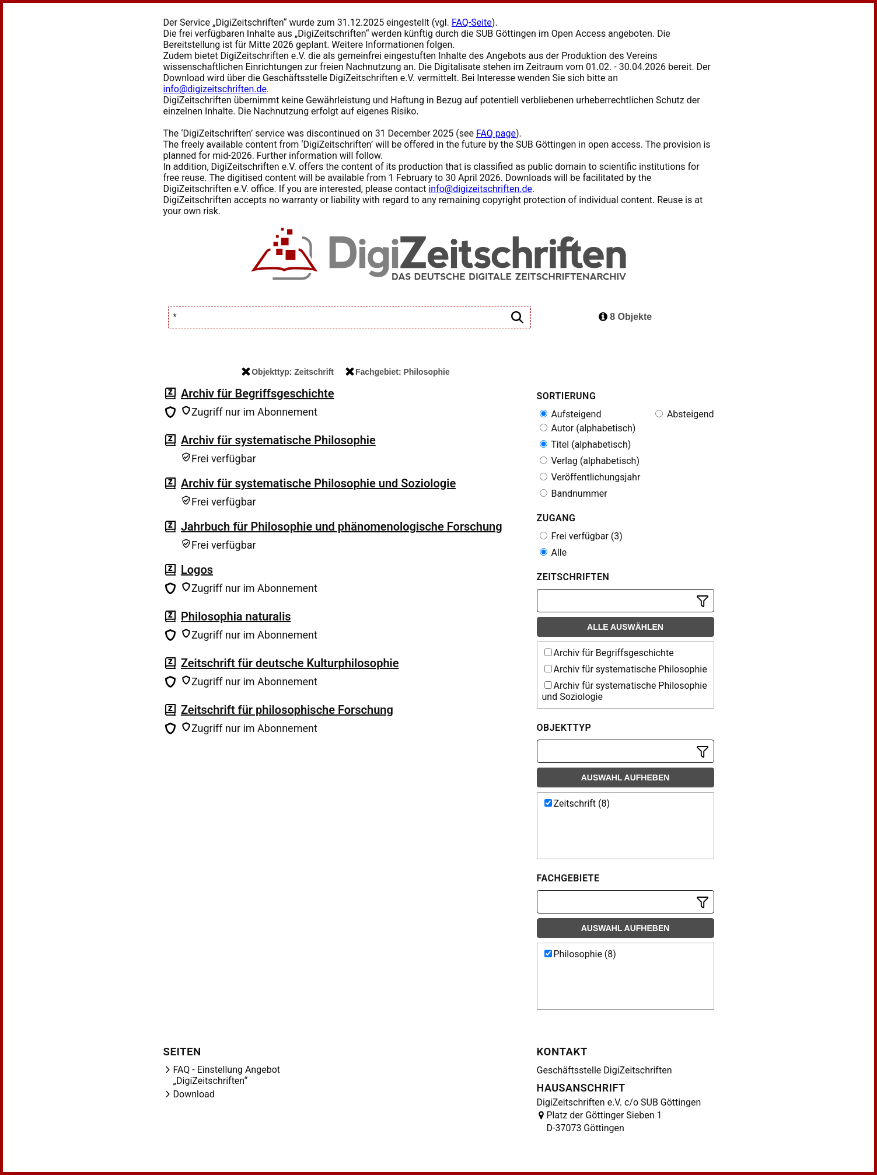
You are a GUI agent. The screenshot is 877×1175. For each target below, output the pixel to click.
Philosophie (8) (580, 954)
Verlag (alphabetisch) (590, 460)
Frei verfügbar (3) (581, 536)
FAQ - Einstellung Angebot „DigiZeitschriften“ (227, 1075)
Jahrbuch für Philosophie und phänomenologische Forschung (341, 526)
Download (194, 1094)
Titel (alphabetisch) (585, 444)
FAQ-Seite (472, 22)
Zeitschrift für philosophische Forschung (287, 710)
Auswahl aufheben (625, 777)
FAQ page (496, 133)
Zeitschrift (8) (577, 803)
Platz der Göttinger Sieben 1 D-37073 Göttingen (604, 1122)
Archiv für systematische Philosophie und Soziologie (318, 483)
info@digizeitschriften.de (215, 89)
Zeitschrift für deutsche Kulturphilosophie (290, 663)
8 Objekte (625, 317)
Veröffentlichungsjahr (590, 477)
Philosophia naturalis (236, 616)
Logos (197, 570)
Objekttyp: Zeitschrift (288, 371)
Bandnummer (573, 493)
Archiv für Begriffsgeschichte (257, 393)
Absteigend (684, 414)
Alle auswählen (625, 627)
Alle (553, 552)
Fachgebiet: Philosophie (397, 371)
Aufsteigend (571, 414)
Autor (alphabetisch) (588, 428)
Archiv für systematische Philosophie (278, 440)
